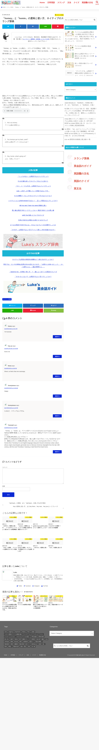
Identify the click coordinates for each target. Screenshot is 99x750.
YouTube (45, 586)
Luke (15, 572)
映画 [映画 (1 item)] (12, 641)
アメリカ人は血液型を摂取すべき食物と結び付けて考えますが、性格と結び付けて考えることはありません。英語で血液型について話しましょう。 (79, 36)
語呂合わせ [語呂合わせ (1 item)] (34, 644)
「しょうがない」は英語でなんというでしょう (33, 176)
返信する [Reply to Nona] (57, 376)
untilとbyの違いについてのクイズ (33, 215)
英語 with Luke (80, 655)
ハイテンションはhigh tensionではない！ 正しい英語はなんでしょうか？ (33, 200)
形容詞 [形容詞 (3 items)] (33, 639)
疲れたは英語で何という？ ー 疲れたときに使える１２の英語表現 (80, 55)
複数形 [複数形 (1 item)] (16, 644)
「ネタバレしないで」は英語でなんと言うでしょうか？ (33, 276)
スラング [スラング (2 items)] (36, 634)
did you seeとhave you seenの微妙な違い (33, 205)
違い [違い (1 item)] (44, 644)
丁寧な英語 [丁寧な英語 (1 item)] (34, 636)
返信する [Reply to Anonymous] (57, 395)
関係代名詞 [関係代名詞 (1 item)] (16, 646)
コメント (4, 467)
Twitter (20, 586)
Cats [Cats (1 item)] (6, 631)
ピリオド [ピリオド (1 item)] (7, 636)
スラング (61, 2)
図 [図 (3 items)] (20, 639)
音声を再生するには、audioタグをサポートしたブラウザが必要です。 (16, 110)
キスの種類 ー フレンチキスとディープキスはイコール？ (33, 195)
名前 (3, 486)
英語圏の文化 (87, 2)
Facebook (28, 586)
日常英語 (51, 2)
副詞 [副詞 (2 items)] (12, 639)
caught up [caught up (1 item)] (10, 631)
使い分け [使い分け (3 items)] (7, 639)
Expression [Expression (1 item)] (17, 631)
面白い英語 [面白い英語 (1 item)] (23, 646)
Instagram (37, 586)
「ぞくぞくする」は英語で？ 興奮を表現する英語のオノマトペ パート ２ (80, 71)
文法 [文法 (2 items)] (46, 639)
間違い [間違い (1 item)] (10, 646)
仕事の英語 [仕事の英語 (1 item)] (41, 636)
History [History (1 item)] (24, 631)
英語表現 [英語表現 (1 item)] (7, 644)
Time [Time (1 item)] (28, 631)
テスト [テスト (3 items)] (41, 634)
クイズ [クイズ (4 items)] (25, 634)
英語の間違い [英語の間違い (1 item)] (38, 641)
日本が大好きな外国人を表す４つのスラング (33, 220)
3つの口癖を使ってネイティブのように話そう (33, 181)
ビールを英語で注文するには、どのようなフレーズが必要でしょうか (33, 225)
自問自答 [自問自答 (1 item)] (25, 641)
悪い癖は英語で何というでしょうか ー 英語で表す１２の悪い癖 (33, 210)
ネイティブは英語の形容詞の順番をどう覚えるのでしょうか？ (33, 259)
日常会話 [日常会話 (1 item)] (7, 641)
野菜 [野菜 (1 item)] (6, 646)
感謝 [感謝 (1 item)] (43, 639)
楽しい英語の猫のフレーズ (78, 63)
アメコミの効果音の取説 (77, 47)
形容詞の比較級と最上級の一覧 (79, 135)
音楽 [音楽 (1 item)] (29, 646)
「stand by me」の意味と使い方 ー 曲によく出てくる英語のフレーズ (33, 271)
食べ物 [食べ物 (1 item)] (33, 646)
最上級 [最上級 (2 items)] (16, 641)
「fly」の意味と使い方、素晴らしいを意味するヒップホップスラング (81, 110)
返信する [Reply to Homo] (57, 336)
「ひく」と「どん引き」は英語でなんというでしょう (33, 186)
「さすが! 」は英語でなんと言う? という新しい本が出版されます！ (33, 229)
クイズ (76, 2)
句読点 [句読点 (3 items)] (16, 639)
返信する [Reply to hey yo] (57, 356)
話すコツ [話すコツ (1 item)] (28, 644)
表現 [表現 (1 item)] (12, 644)
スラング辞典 (7, 299)
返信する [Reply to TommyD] (57, 451)
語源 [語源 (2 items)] (40, 644)
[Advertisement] (33, 81)
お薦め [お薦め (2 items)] (33, 631)
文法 (69, 2)
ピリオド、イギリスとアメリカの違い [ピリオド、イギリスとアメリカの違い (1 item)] (20, 636)
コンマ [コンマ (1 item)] (30, 634)
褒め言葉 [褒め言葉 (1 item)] (21, 644)
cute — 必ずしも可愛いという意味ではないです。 (33, 191)
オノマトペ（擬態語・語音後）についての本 (38, 39)
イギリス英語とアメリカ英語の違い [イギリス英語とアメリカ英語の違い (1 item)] (13, 634)
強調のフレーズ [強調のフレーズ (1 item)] (26, 639)
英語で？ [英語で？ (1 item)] (31, 641)
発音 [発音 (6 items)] (20, 641)
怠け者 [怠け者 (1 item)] (38, 639)
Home (42, 2)
